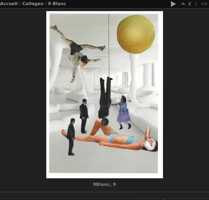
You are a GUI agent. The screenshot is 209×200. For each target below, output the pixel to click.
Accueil (9, 3)
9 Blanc (57, 3)
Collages (32, 3)
